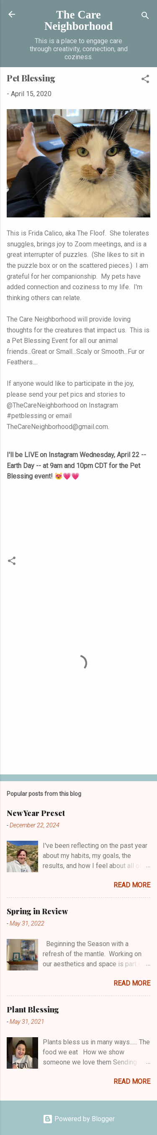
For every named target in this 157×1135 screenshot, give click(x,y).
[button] (145, 80)
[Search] (145, 17)
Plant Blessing (33, 1009)
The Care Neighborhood (78, 20)
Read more (131, 885)
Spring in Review (37, 911)
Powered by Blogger (79, 1119)
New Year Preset (36, 813)
